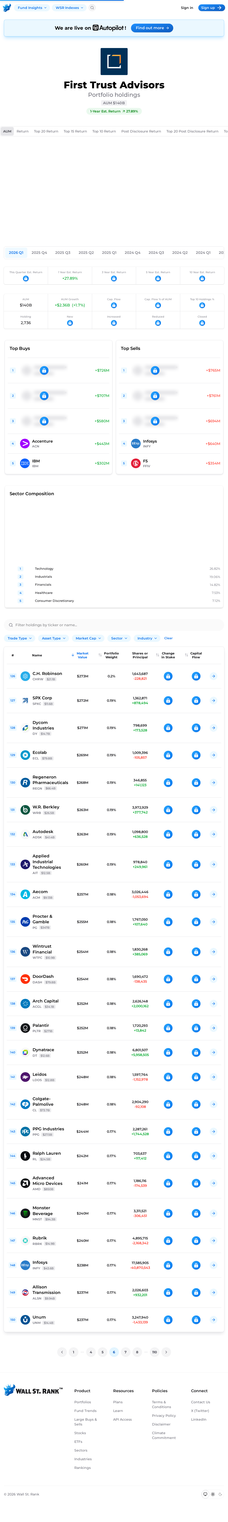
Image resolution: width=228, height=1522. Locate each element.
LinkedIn (199, 1419)
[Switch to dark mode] (220, 1494)
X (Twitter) (200, 1411)
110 (154, 1352)
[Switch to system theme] (205, 1494)
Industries (83, 1459)
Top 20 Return (46, 131)
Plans (118, 1402)
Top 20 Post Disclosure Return (192, 131)
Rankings (82, 1468)
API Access (122, 1419)
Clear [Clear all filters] (168, 638)
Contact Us (200, 1402)
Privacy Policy (164, 1415)
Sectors (80, 1450)
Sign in (187, 8)
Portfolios (82, 1402)
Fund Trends (85, 1411)
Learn (118, 1411)
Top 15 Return (75, 131)
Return (23, 131)
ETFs (78, 1441)
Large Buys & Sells (85, 1421)
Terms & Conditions (161, 1404)
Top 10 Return (104, 131)
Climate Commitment (164, 1435)
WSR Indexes (70, 8)
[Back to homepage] (7, 8)
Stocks (80, 1433)
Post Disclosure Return (141, 131)
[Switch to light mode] (213, 1494)
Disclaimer (161, 1424)
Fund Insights (32, 8)
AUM (7, 131)
